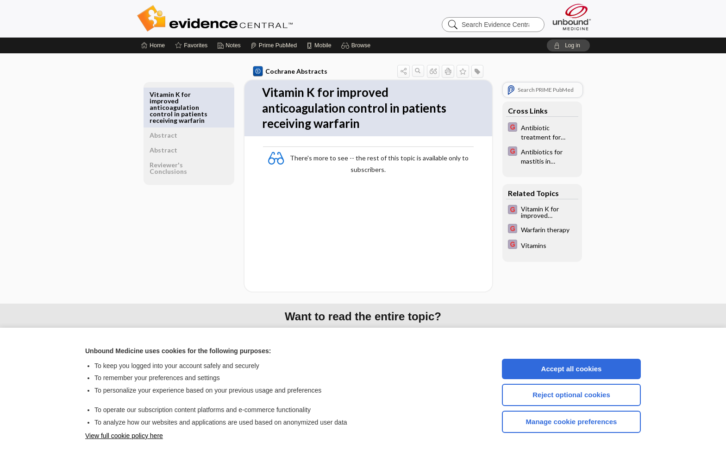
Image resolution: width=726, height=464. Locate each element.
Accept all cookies (571, 369)
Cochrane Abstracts (288, 71)
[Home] (153, 45)
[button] (357, 45)
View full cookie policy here (124, 435)
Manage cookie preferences (571, 422)
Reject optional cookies (571, 395)
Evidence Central (252, 18)
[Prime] (273, 45)
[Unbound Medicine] (571, 17)
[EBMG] (540, 132)
